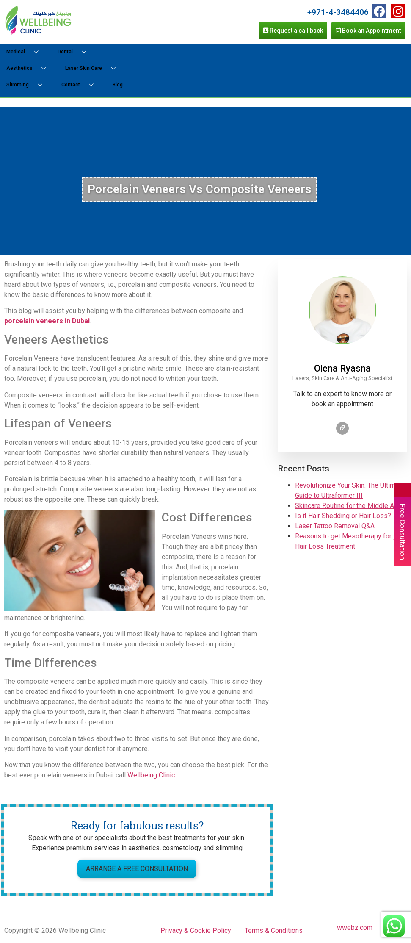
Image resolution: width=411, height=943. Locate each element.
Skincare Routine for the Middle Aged (350, 506)
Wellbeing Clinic (151, 775)
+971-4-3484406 (338, 12)
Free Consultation (402, 531)
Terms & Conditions (274, 930)
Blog (118, 85)
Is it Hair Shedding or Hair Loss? (343, 516)
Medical (25, 52)
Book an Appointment (368, 30)
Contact (80, 85)
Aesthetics (29, 68)
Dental (75, 52)
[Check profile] (342, 428)
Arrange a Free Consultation (137, 869)
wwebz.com (354, 928)
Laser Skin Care (93, 68)
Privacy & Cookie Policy (195, 930)
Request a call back (293, 30)
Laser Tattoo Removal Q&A (335, 526)
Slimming (27, 85)
